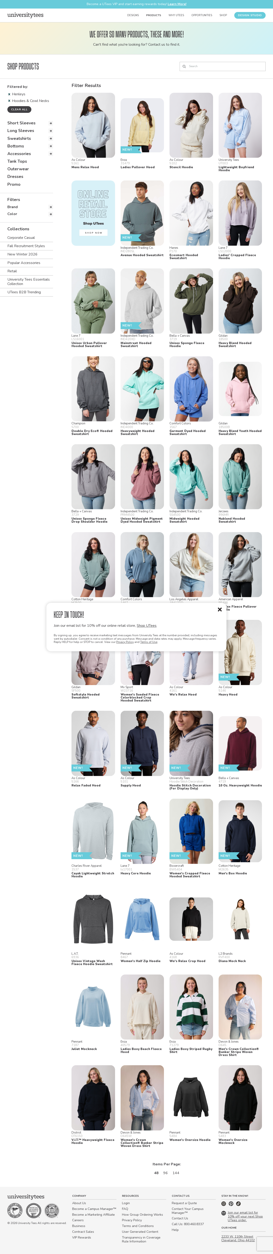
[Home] (25, 15)
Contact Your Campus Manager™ (188, 1211)
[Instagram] (224, 1205)
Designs (133, 15)
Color (12, 213)
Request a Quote (184, 1203)
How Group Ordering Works (142, 1214)
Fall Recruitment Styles (26, 246)
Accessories (19, 153)
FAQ (125, 1209)
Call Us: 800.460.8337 (188, 1224)
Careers (78, 1220)
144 (175, 1173)
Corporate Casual (21, 237)
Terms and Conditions (138, 1226)
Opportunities (201, 15)
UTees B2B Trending (24, 292)
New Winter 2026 (22, 254)
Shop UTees (147, 625)
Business (78, 1226)
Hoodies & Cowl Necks (28, 100)
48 (156, 1173)
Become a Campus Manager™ (94, 1209)
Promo (14, 184)
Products (153, 15)
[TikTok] (238, 1205)
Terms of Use (148, 642)
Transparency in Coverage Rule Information (141, 1239)
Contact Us (180, 1218)
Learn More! (177, 4)
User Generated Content (140, 1232)
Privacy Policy (125, 642)
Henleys (16, 94)
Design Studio (250, 15)
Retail (12, 271)
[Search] (223, 66)
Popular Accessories (23, 262)
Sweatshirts (19, 138)
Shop (223, 15)
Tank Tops (17, 161)
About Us (79, 1203)
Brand (12, 207)
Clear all (19, 109)
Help (175, 1230)
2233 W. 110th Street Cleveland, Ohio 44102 (238, 1238)
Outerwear (18, 169)
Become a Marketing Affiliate (93, 1214)
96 (165, 1173)
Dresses (15, 176)
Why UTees (176, 15)
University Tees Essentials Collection (28, 281)
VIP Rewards (81, 1237)
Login (126, 1203)
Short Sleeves (21, 123)
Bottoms (15, 146)
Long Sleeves (20, 130)
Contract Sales (83, 1232)
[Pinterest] (231, 1205)
